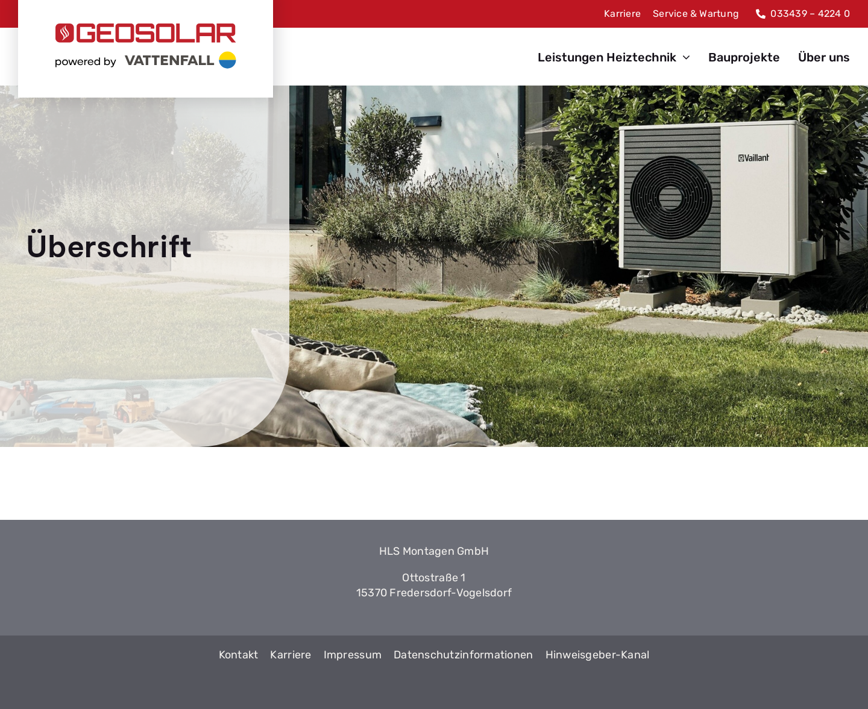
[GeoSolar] (145, 46)
